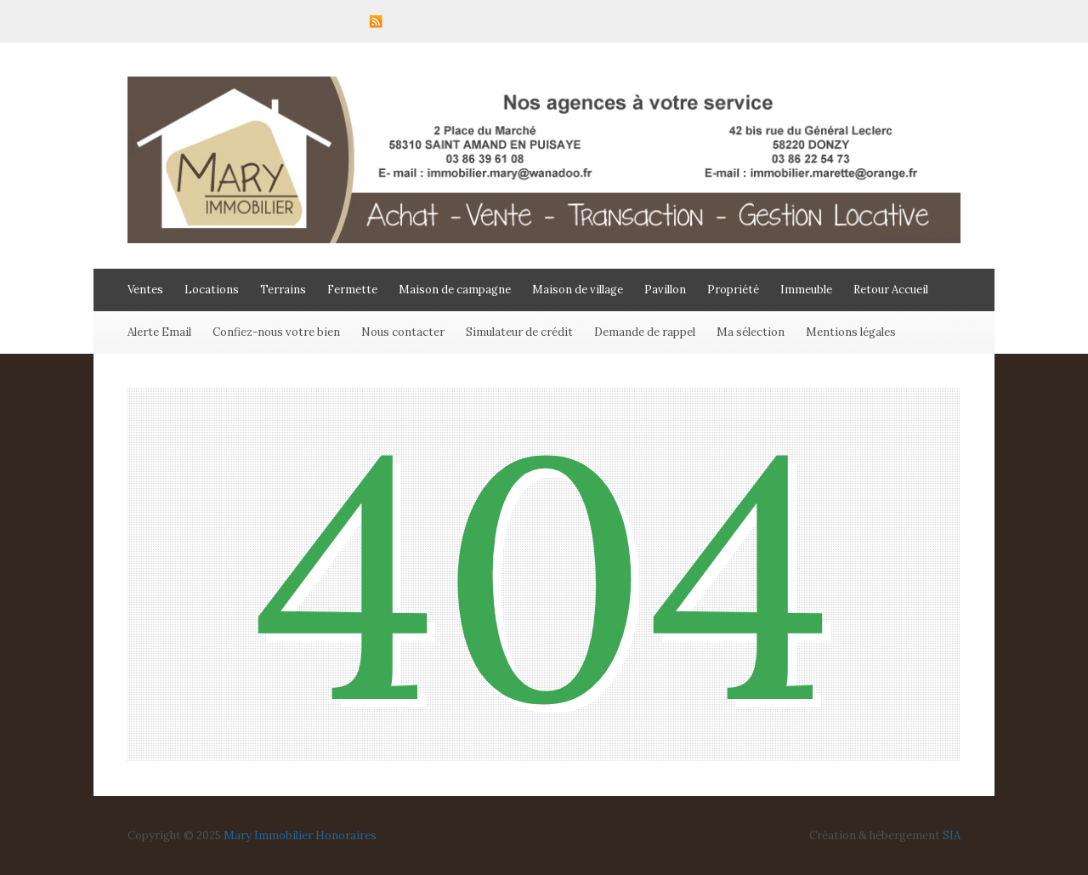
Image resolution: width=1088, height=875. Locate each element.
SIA (951, 835)
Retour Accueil (890, 289)
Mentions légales (851, 332)
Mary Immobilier (268, 835)
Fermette (352, 289)
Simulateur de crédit (519, 332)
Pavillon (665, 289)
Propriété (733, 289)
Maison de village (577, 289)
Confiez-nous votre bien (276, 332)
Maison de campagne (455, 289)
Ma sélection (751, 332)
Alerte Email (159, 332)
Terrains (283, 289)
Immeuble (806, 289)
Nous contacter (403, 332)
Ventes (145, 289)
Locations (211, 289)
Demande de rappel (644, 332)
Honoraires (346, 835)
